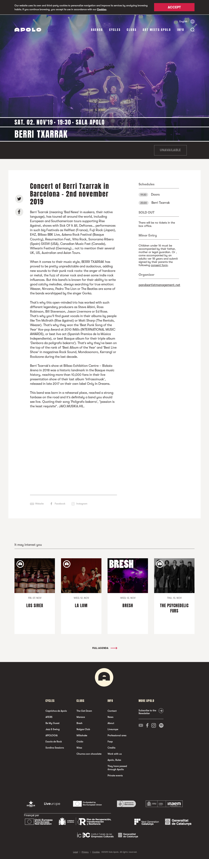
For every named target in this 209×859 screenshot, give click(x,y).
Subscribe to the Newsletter (147, 712)
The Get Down (84, 710)
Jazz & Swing (53, 729)
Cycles (115, 29)
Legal (75, 852)
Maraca (81, 716)
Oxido (80, 741)
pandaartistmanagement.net (159, 285)
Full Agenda (104, 647)
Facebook (60, 503)
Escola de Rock (54, 741)
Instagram (81, 503)
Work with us (115, 753)
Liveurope (113, 729)
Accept (174, 7)
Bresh (79, 723)
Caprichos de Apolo (56, 710)
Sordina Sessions (55, 747)
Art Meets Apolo (157, 29)
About (111, 723)
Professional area (117, 735)
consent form (159, 265)
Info (180, 29)
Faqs (110, 741)
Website (39, 503)
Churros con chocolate (89, 753)
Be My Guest (52, 723)
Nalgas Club (83, 729)
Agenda (97, 29)
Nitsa (79, 747)
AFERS (49, 716)
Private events (115, 775)
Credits (111, 747)
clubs (132, 29)
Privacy (85, 852)
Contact (112, 710)
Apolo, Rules (114, 759)
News (110, 716)
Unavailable (170, 150)
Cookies (101, 9)
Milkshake (82, 735)
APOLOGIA (52, 735)
